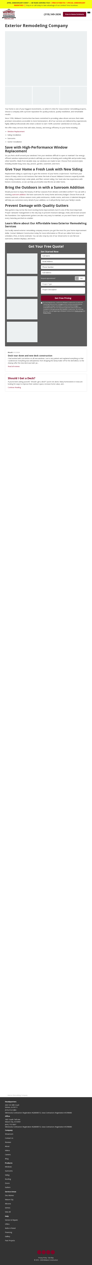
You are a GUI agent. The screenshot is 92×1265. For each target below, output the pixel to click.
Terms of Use (78, 311)
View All (8, 1212)
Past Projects (10, 1240)
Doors (7, 1183)
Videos (7, 1150)
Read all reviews (14, 366)
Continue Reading (14, 387)
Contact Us (9, 1138)
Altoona (8, 1204)
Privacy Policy (47, 313)
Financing (8, 1232)
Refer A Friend (10, 1228)
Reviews (8, 1142)
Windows (8, 1167)
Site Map (51, 1258)
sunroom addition (19, 194)
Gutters (7, 1187)
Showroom (9, 1134)
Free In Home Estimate (74, 14)
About (7, 1146)
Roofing (8, 1179)
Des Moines (9, 1195)
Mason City (9, 1199)
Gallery (7, 1236)
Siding (7, 1175)
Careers (8, 1154)
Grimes (7, 1208)
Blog (6, 1159)
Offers (7, 1224)
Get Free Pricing (63, 298)
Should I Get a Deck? (21, 378)
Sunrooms (9, 1171)
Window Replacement (16, 131)
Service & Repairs (11, 1220)
